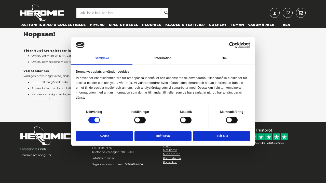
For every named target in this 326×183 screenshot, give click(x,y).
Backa (36, 82)
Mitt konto (59, 98)
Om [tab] (224, 58)
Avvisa (104, 136)
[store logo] (42, 13)
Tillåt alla (221, 136)
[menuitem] (53, 24)
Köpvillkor (170, 162)
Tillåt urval (163, 136)
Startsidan (39, 98)
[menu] (163, 24)
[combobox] (125, 13)
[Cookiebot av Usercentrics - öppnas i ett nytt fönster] (232, 45)
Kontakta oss (172, 158)
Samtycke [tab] (102, 58)
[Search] (167, 13)
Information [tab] (163, 58)
